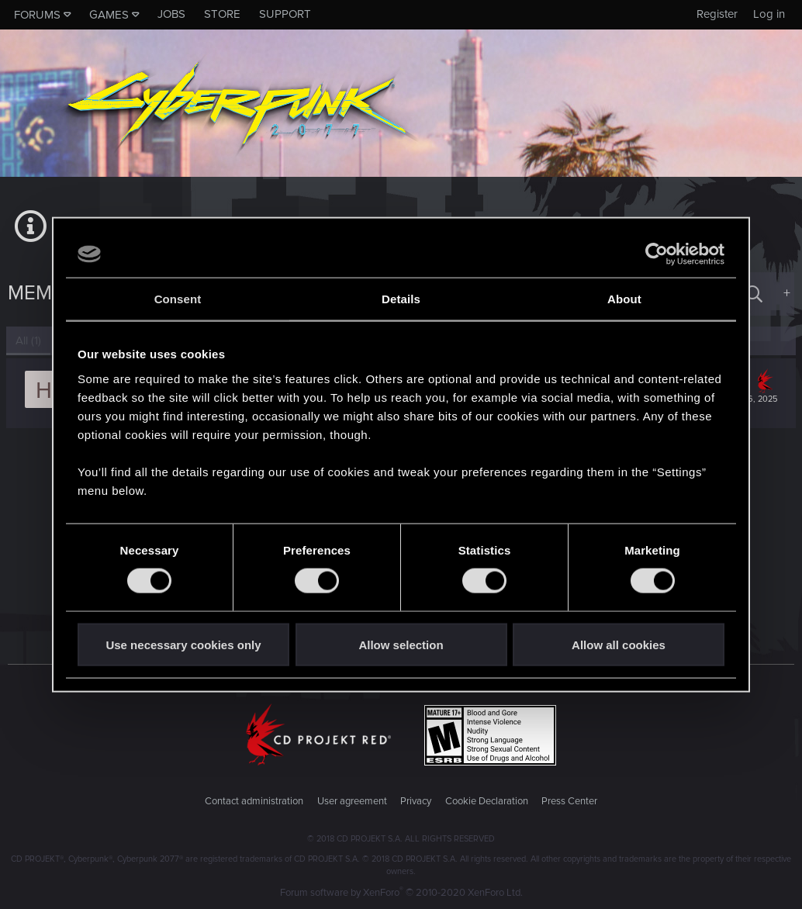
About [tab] (624, 299)
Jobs (171, 14)
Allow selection (400, 644)
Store (222, 14)
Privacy (415, 801)
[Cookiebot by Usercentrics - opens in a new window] (656, 254)
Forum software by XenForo (401, 893)
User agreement (352, 801)
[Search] (753, 293)
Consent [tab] (178, 299)
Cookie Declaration (486, 801)
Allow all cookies (618, 644)
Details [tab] (401, 299)
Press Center (569, 801)
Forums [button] (37, 15)
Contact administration (254, 801)
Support (285, 14)
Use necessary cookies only (183, 644)
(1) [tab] (30, 340)
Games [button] (109, 15)
